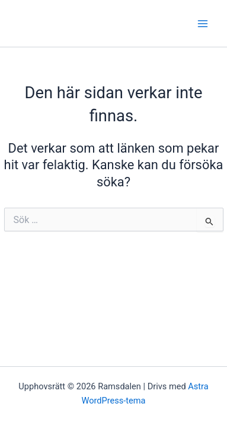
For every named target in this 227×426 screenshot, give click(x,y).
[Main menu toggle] (202, 23)
